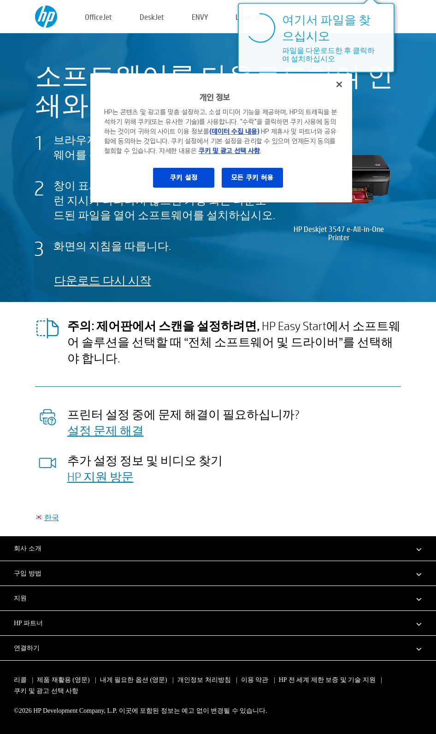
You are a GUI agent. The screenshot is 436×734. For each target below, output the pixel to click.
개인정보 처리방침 (204, 679)
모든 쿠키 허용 (252, 177)
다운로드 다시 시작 (102, 280)
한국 (51, 517)
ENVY (200, 17)
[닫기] (339, 84)
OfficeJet (98, 17)
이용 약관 (255, 679)
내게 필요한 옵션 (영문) (133, 679)
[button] (218, 548)
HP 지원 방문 (100, 476)
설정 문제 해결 (105, 430)
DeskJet (152, 17)
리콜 (20, 679)
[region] (221, 137)
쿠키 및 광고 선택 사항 (46, 690)
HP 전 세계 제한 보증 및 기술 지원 (327, 679)
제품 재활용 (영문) (63, 679)
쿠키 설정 (184, 177)
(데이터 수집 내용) (234, 131)
